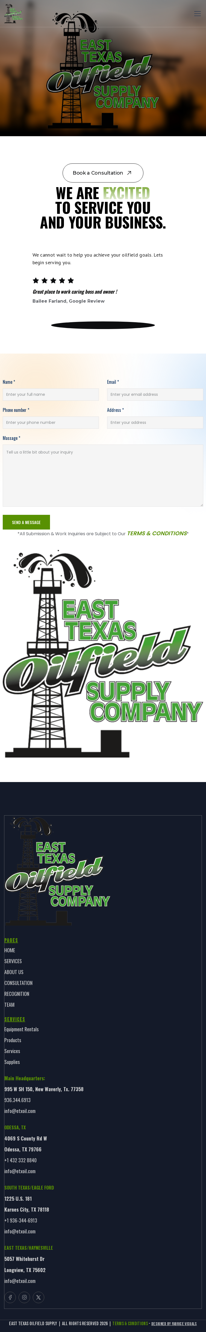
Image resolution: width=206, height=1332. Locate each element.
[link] (13, 13)
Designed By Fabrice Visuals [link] (174, 1324)
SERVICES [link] (13, 961)
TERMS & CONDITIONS (130, 1324)
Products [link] (12, 1040)
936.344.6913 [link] (17, 1099)
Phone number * (16, 410)
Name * (9, 382)
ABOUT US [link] (13, 971)
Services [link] (12, 1050)
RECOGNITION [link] (16, 993)
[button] (196, 13)
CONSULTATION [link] (18, 982)
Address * (115, 410)
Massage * (11, 438)
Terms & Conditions (157, 533)
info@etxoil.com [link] (20, 1110)
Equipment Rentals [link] (21, 1029)
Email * (113, 382)
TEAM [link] (9, 1004)
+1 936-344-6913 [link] (20, 1220)
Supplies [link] (12, 1061)
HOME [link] (9, 950)
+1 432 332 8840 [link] (20, 1160)
